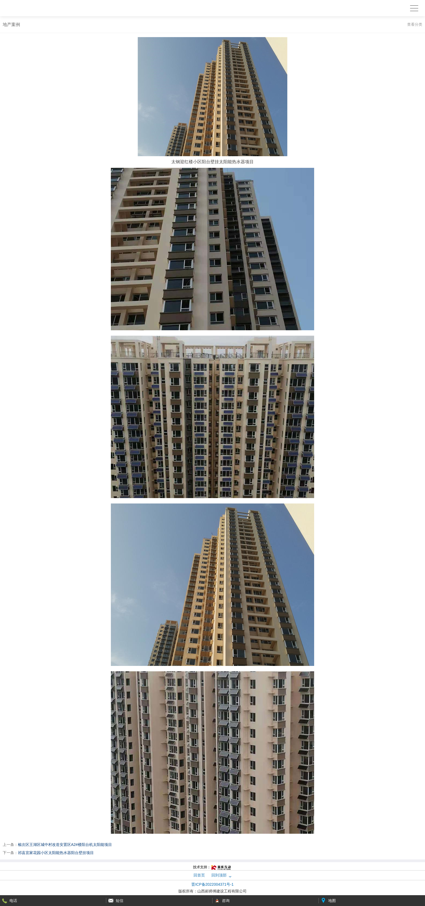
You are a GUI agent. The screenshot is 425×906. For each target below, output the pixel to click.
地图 (332, 900)
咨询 (226, 900)
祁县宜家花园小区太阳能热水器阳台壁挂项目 (56, 853)
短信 (119, 900)
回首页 (199, 875)
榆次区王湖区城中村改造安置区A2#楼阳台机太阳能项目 (65, 844)
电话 (13, 900)
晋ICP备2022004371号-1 (212, 884)
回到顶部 (219, 875)
